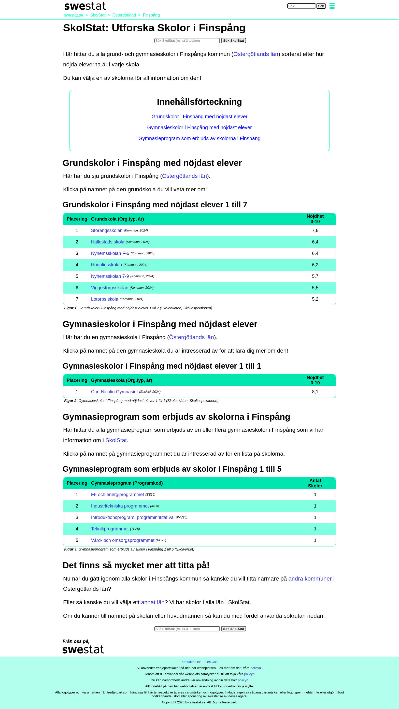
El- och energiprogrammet (117, 494)
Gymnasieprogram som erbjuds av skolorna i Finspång (199, 138)
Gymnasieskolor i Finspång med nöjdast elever (199, 127)
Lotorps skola (104, 299)
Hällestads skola (107, 241)
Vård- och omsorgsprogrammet (122, 540)
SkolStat (116, 440)
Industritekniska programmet (120, 506)
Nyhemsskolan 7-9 (110, 276)
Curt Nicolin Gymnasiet (114, 391)
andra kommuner (310, 578)
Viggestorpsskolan (110, 287)
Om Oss (211, 662)
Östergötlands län (255, 54)
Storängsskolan (107, 230)
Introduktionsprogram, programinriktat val (133, 517)
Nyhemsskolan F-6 (110, 253)
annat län (153, 602)
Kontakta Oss (191, 662)
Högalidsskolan (106, 264)
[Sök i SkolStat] (187, 40)
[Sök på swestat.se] (301, 6)
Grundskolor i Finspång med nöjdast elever (199, 116)
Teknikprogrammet (110, 528)
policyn (255, 668)
